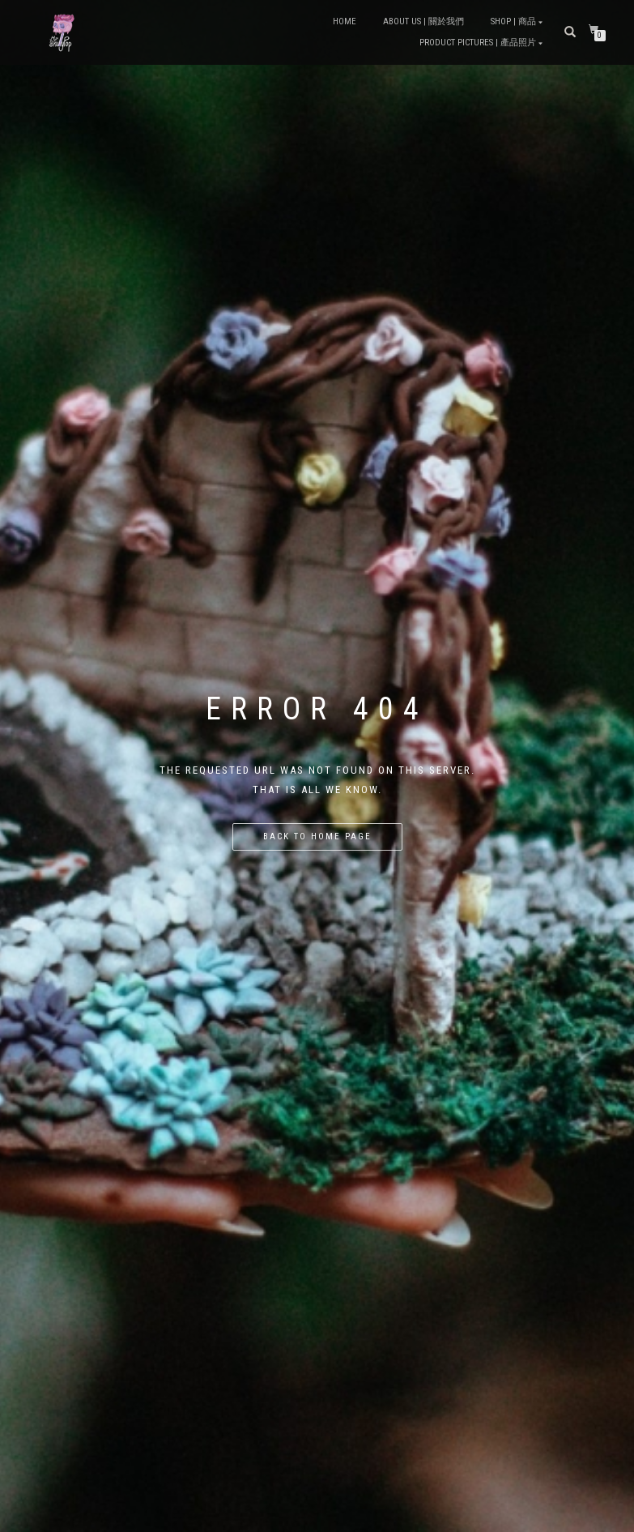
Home (344, 21)
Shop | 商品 (513, 21)
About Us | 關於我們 (423, 21)
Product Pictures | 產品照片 (477, 42)
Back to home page (317, 836)
